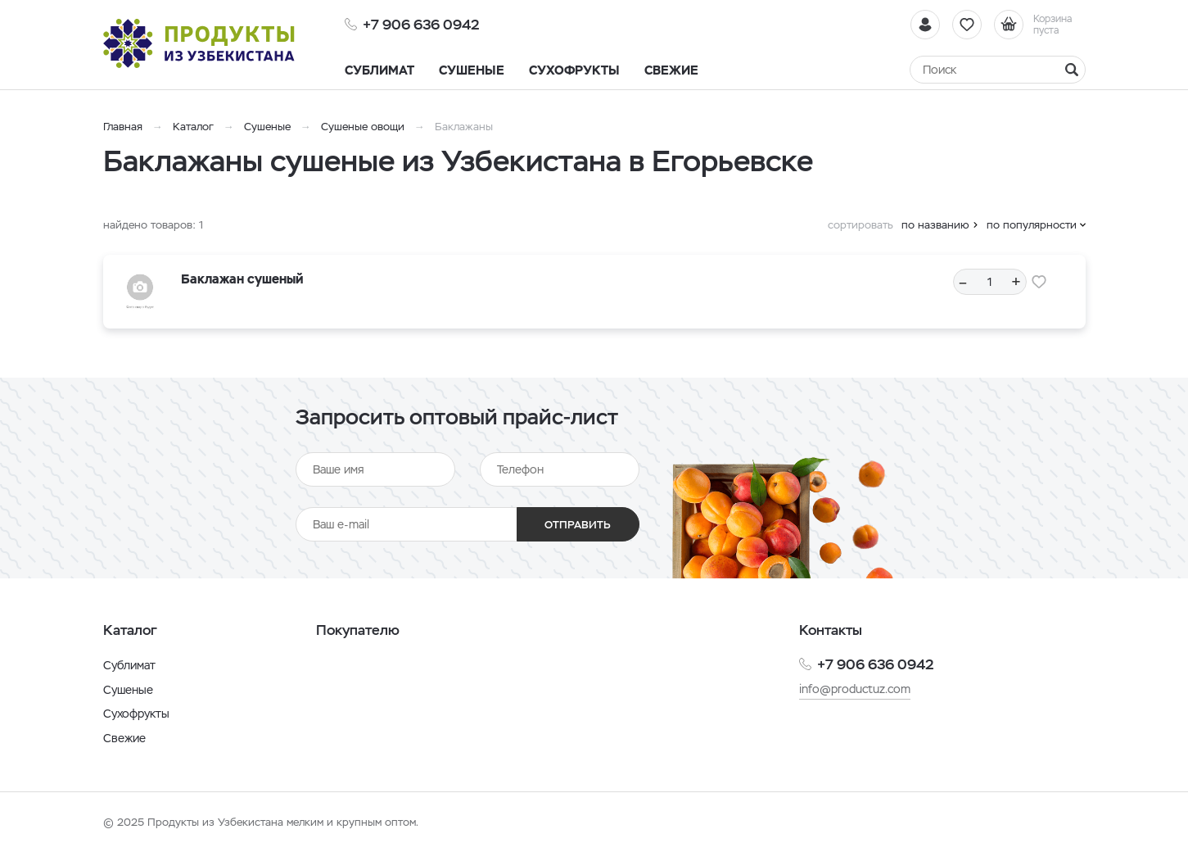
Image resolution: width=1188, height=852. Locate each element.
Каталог (193, 127)
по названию (935, 225)
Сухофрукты (136, 713)
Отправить (577, 525)
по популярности (1032, 225)
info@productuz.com (854, 689)
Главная (122, 127)
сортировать (860, 225)
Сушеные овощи (362, 127)
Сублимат (129, 665)
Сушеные (267, 127)
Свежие (124, 738)
